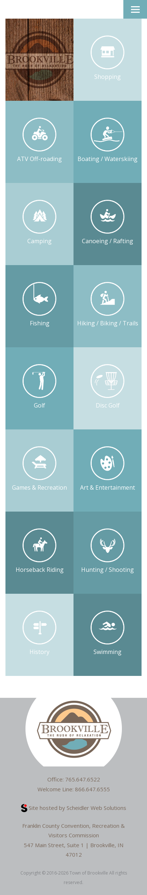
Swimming (108, 633)
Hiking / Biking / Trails (107, 305)
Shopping (108, 58)
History (40, 633)
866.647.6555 (92, 789)
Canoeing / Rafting (107, 222)
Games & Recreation (39, 469)
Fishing (40, 305)
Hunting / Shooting (107, 551)
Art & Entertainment (107, 469)
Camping (40, 222)
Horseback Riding (40, 551)
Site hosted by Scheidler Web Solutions (73, 807)
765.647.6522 (82, 779)
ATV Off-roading (39, 140)
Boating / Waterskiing (108, 140)
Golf (40, 387)
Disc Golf (108, 387)
